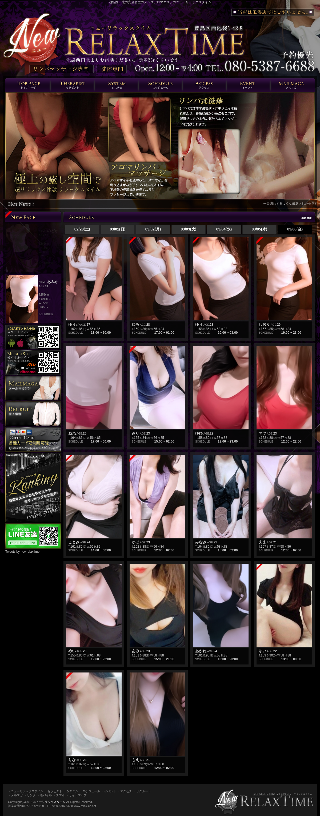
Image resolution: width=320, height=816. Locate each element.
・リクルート (142, 791)
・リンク (30, 795)
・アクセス (124, 791)
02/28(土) (82, 229)
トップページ (27, 85)
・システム (70, 791)
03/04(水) (224, 229)
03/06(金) (295, 229)
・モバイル (44, 795)
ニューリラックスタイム (49, 801)
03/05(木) (259, 229)
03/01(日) (117, 229)
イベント (248, 85)
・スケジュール (89, 791)
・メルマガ (15, 795)
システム (116, 85)
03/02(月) (153, 229)
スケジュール (160, 85)
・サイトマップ (76, 795)
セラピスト (72, 85)
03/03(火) (188, 229)
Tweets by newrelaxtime (22, 552)
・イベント (108, 791)
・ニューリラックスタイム (25, 791)
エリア (204, 85)
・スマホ (59, 795)
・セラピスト (53, 791)
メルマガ (292, 85)
